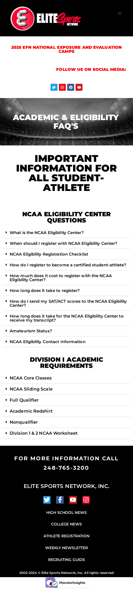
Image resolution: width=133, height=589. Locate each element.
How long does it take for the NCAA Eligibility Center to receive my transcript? (67, 318)
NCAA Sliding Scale (31, 389)
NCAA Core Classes (31, 378)
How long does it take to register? (45, 290)
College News (66, 524)
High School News (66, 512)
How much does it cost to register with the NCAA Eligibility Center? (61, 277)
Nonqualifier (24, 422)
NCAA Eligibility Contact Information (47, 341)
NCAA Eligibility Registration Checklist (49, 254)
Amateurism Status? (31, 330)
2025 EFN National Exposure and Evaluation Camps (66, 49)
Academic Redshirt (31, 411)
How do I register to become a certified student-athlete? (68, 264)
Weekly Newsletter (66, 547)
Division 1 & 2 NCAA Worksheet (44, 433)
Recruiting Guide (66, 559)
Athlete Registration (66, 536)
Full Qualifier (24, 400)
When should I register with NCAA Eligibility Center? (63, 243)
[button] (120, 13)
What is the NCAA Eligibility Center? (47, 232)
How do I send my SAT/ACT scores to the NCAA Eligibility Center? (68, 303)
